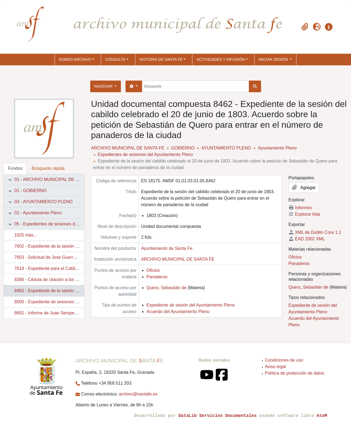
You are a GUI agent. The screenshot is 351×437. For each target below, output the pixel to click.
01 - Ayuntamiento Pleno (38, 212)
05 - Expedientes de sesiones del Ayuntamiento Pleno (66, 224)
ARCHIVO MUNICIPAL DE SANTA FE (127, 148)
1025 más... (25, 235)
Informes (300, 207)
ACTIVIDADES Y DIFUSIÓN (220, 59)
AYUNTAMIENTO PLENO (226, 148)
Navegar (104, 86)
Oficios (153, 270)
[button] (305, 27)
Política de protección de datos (294, 373)
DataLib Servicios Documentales (217, 415)
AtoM (322, 415)
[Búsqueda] (195, 86)
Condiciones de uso (284, 360)
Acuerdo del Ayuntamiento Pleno (177, 311)
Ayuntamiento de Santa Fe (166, 248)
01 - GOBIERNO (30, 190)
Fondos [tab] (15, 168)
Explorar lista (304, 214)
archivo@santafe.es (138, 394)
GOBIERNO (183, 148)
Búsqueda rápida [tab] (48, 168)
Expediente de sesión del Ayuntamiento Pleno (190, 305)
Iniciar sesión (274, 59)
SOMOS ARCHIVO (75, 59)
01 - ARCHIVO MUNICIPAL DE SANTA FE (55, 179)
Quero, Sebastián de (166, 287)
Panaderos (156, 277)
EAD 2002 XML (307, 239)
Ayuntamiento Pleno (277, 148)
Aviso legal (275, 366)
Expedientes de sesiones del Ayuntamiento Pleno (145, 154)
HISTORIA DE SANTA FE (161, 59)
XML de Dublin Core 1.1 (315, 232)
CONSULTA (115, 59)
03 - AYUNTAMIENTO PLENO (43, 201)
